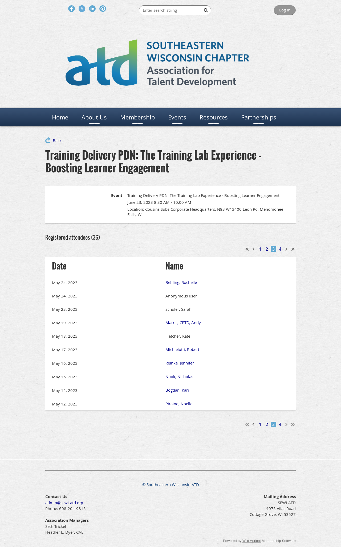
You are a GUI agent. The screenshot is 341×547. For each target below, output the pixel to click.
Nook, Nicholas (179, 376)
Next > (286, 249)
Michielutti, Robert (182, 349)
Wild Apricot (251, 541)
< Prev (253, 249)
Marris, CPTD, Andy (183, 322)
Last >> (293, 249)
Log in (284, 10)
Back (57, 140)
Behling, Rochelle (181, 282)
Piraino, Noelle (178, 403)
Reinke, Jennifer (179, 363)
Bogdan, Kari (177, 390)
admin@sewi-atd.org (64, 502)
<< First (247, 249)
